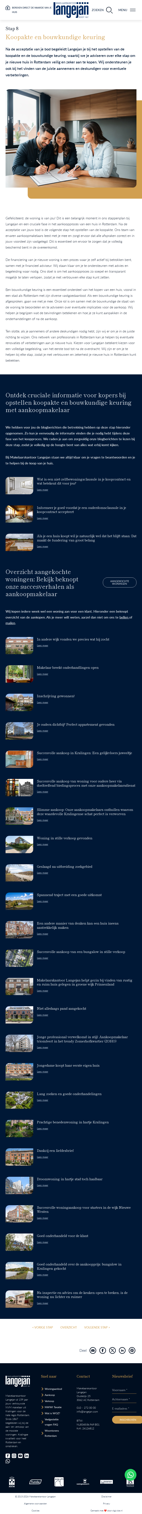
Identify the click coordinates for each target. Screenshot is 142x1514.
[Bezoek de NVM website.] (12, 1481)
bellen (89, 617)
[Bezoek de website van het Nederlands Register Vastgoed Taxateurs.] (130, 1482)
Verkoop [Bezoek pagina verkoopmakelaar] (49, 1401)
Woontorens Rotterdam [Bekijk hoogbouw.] (52, 1433)
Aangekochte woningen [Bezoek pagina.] (84, 582)
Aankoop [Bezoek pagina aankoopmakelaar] (50, 1395)
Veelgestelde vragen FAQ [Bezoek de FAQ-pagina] (52, 1422)
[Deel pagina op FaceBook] (102, 1350)
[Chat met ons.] (8, 1461)
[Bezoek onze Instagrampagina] (14, 1456)
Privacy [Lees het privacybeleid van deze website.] (106, 1503)
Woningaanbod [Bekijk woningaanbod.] (53, 1389)
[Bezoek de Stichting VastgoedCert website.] (83, 1481)
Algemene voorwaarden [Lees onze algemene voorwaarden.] (35, 1503)
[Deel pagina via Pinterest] (132, 1350)
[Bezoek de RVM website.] (59, 1481)
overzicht (68, 1327)
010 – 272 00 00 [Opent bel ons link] (86, 1407)
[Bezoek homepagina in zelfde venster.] (18, 1381)
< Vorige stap (42, 1327)
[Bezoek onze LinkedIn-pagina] (26, 1456)
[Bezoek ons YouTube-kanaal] (20, 1456)
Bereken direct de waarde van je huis (32, 10)
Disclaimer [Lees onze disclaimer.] (106, 1496)
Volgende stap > (97, 1327)
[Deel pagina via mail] (92, 1350)
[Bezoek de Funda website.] (35, 1481)
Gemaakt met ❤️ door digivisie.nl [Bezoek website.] (106, 1510)
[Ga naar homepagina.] (71, 10)
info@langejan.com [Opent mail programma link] (87, 1411)
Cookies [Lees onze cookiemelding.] (35, 1510)
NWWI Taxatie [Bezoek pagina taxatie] (53, 1407)
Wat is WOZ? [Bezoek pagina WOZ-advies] (52, 1413)
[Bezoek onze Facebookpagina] (8, 1456)
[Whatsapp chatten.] (130, 1475)
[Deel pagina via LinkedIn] (122, 1350)
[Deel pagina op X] (112, 1350)
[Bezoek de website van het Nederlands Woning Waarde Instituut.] (106, 1481)
